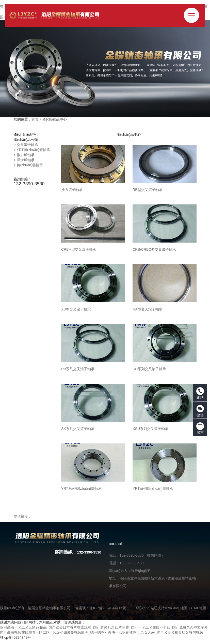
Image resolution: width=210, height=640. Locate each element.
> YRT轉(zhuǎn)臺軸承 (32, 150)
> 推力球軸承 (24, 155)
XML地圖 (180, 608)
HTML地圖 (197, 608)
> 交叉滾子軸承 (26, 145)
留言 (200, 428)
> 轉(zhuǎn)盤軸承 (28, 165)
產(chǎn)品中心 (54, 119)
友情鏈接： (22, 516)
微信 (200, 411)
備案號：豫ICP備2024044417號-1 (102, 608)
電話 (200, 393)
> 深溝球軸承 (24, 160)
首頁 (35, 119)
